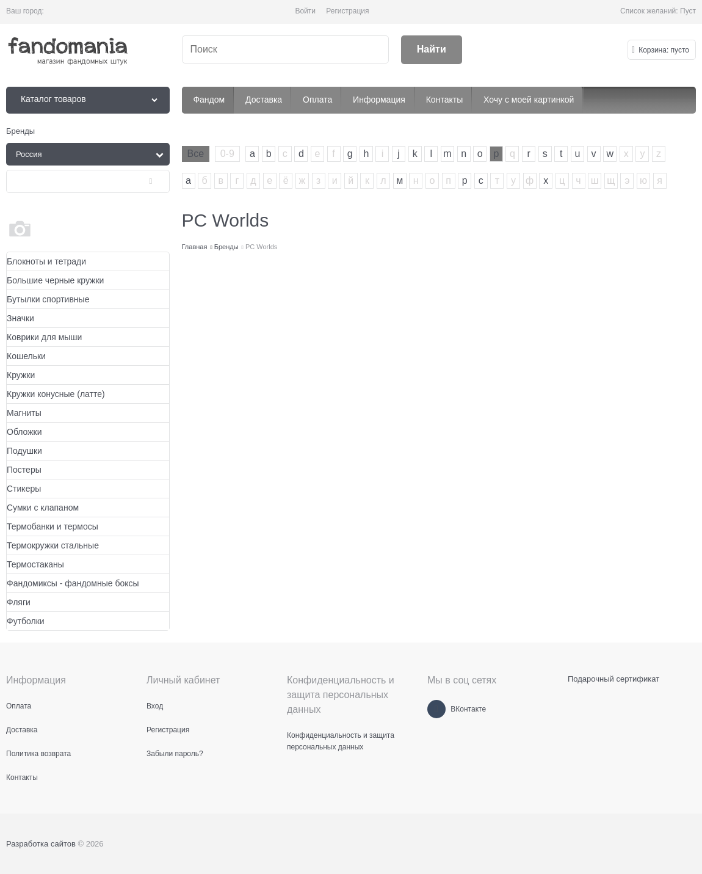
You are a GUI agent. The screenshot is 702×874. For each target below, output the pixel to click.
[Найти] (431, 49)
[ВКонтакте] (436, 709)
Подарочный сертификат (613, 678)
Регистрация (347, 11)
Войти (305, 11)
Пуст (688, 11)
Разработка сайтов (41, 843)
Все (195, 153)
